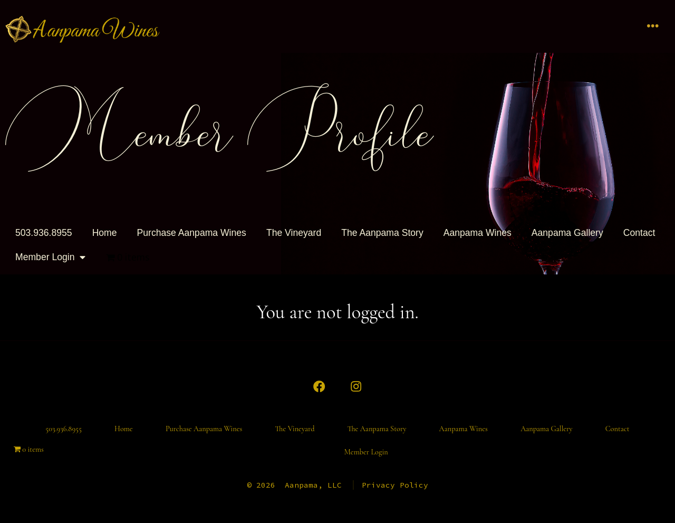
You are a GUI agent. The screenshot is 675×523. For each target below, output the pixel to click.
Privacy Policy (395, 485)
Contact (639, 232)
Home (104, 232)
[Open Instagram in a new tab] (356, 386)
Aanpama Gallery (567, 232)
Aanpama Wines (477, 232)
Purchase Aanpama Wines (191, 232)
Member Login (50, 258)
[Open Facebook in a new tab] (319, 386)
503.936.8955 (43, 232)
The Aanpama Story (382, 232)
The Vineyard (293, 232)
